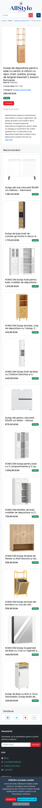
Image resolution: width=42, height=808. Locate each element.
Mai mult (9, 139)
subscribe (35, 745)
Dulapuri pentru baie (21, 21)
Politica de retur (12, 765)
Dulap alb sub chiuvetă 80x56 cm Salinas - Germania (22, 189)
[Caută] (15, 15)
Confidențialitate (12, 761)
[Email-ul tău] (16, 745)
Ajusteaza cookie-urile (27, 804)
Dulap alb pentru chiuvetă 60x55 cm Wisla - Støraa (19, 419)
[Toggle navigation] (38, 15)
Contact (8, 769)
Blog (6, 758)
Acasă (3, 21)
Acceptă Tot (10, 804)
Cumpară (8, 103)
